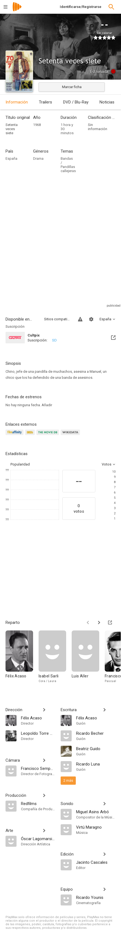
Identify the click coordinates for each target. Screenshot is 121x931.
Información (17, 102)
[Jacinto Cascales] (96, 862)
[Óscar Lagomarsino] (38, 838)
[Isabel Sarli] (55, 659)
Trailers (45, 102)
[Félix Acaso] (22, 659)
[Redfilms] (38, 803)
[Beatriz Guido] (96, 748)
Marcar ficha (72, 87)
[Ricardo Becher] (96, 733)
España (11, 158)
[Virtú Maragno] (96, 827)
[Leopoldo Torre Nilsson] (38, 733)
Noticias (107, 102)
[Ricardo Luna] (96, 764)
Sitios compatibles (57, 319)
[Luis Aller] (88, 659)
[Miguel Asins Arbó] (96, 811)
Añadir (47, 405)
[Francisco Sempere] (38, 768)
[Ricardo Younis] (96, 897)
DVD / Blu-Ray (75, 102)
